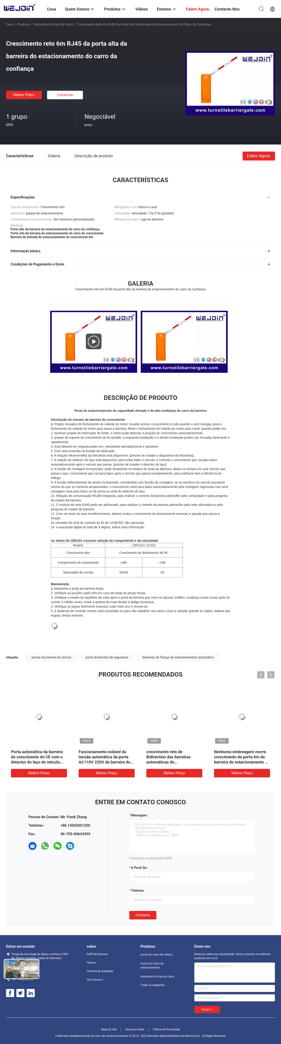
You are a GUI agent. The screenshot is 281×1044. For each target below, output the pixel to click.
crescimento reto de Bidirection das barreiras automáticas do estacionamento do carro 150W (168, 762)
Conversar (65, 95)
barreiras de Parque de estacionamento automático (178, 657)
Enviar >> (207, 1009)
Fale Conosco (95, 979)
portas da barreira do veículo (51, 657)
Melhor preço (24, 95)
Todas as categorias (152, 985)
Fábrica (91, 962)
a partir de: (139, 867)
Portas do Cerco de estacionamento (151, 965)
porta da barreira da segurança (107, 657)
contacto (143, 915)
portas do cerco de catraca (156, 954)
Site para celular (135, 1029)
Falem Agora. (259, 155)
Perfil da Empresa (97, 954)
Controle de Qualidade (100, 971)
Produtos (23, 24)
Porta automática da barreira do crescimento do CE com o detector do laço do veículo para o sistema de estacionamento (37, 762)
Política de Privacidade (166, 1029)
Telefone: (137, 890)
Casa (9, 24)
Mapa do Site (109, 1029)
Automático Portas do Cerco (53, 24)
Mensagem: (139, 815)
